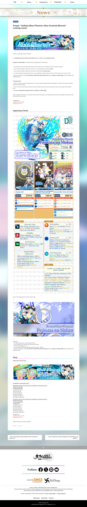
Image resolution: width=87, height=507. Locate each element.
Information (20, 425)
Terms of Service (62, 493)
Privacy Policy (52, 493)
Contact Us (51, 498)
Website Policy (36, 498)
